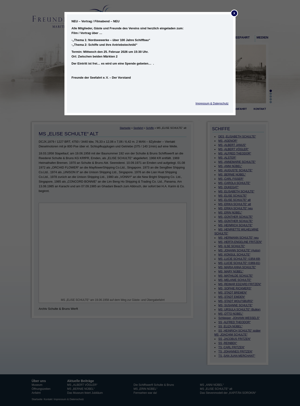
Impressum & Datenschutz (212, 103)
